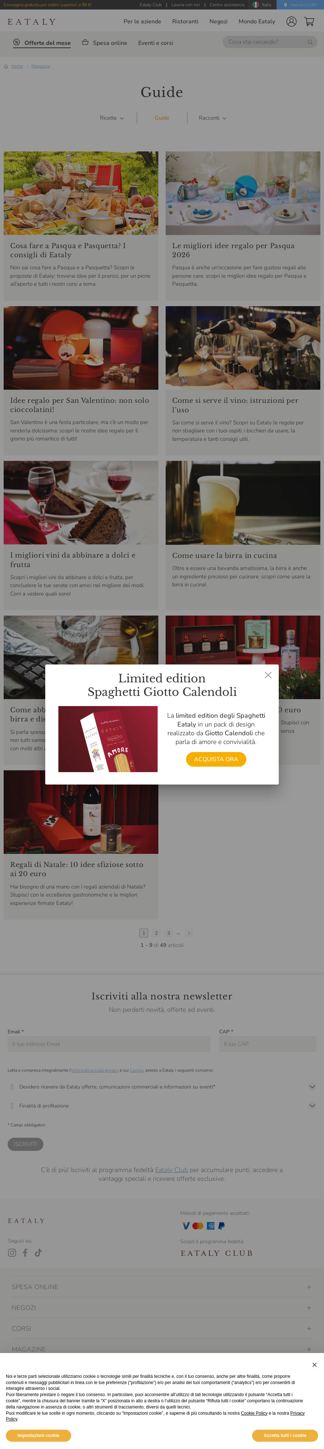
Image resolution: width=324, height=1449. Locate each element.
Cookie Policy (254, 1429)
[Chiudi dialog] (268, 675)
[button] (314, 1381)
